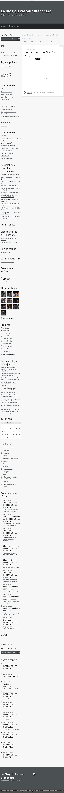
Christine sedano (10, 502)
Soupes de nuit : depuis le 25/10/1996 (8, 113)
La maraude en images (7, 262)
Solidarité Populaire (7, 158)
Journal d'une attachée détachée (9, 396)
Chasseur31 (8, 560)
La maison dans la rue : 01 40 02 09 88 (10, 178)
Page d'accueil (26, 38)
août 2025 (6, 349)
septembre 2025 (8, 346)
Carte (4, 634)
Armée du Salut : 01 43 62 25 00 (10, 175)
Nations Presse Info (6, 92)
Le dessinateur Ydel (6, 94)
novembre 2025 (7, 341)
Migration (3, 395)
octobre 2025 (7, 343)
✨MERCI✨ (4, 388)
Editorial (5, 461)
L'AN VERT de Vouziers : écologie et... (9, 412)
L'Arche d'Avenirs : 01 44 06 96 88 (10, 186)
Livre (4, 474)
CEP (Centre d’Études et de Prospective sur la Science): (40, 42)
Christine (7, 572)
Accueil (3, 26)
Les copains (6, 472)
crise (10, 66)
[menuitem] (4, 26)
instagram (4, 126)
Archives (10, 26)
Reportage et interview (10, 484)
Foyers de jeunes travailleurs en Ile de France (10, 217)
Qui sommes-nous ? (6, 252)
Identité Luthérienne (7, 97)
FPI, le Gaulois (5, 100)
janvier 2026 (6, 336)
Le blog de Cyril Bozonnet (8, 145)
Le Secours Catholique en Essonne (8, 239)
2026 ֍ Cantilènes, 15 (7, 392)
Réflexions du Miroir (7, 375)
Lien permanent (29, 92)
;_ (16, 392)
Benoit (6, 586)
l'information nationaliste (8, 370)
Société (5, 487)
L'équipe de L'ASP (8, 469)
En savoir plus (7, 791)
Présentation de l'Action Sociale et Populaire (9, 478)
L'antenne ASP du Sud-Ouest (9, 148)
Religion (5, 481)
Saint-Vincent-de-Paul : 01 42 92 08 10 (10, 209)
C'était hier (6, 453)
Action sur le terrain (8, 448)
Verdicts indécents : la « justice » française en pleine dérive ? (40, 35)
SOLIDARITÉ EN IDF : (11, 676)
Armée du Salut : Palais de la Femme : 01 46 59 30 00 (9, 196)
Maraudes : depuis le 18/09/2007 (10, 116)
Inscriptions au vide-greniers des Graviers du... (10, 400)
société (4, 66)
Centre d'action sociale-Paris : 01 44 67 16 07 (10, 189)
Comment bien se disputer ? (9, 373)
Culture (5, 456)
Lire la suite (4, 282)
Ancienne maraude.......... (11, 597)
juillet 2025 (6, 351)
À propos (17, 26)
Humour (5, 466)
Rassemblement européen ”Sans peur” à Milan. (10, 378)
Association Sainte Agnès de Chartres (9, 389)
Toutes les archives (9, 354)
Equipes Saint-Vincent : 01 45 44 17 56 (10, 204)
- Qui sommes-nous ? (7, 109)
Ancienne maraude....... (11, 587)
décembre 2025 (7, 338)
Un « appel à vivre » (6, 405)
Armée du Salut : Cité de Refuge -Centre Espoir (11, 213)
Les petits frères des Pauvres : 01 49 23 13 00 (10, 200)
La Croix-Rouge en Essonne (9, 242)
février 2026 (6, 333)
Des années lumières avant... (11, 458)
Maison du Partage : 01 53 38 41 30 (10, 193)
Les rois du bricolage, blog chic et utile (11, 139)
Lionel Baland (15, 379)
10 (16, 428)
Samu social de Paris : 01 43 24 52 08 (10, 182)
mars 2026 (6, 331)
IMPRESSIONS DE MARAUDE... (10, 506)
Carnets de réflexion (11, 516)
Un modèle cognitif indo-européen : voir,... (8, 383)
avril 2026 (6, 328)
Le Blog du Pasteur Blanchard (26, 11)
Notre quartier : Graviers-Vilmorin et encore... (10, 402)
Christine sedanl (10, 530)
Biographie (6, 450)
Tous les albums (8, 318)
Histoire (5, 464)
